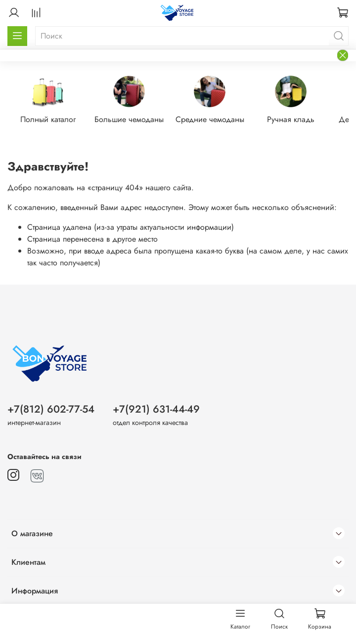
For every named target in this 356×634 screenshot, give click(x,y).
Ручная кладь (290, 119)
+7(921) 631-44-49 (156, 409)
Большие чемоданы (129, 119)
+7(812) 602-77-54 (50, 409)
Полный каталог (48, 119)
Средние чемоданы (210, 119)
